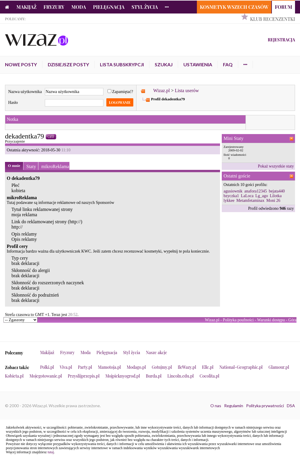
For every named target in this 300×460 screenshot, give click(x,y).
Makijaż (26, 7)
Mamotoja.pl (109, 367)
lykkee (229, 200)
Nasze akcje (156, 352)
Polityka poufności (238, 320)
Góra (292, 320)
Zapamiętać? (120, 91)
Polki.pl (47, 367)
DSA (291, 405)
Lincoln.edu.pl (180, 376)
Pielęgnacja (108, 7)
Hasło (13, 102)
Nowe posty (21, 64)
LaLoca (247, 196)
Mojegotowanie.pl (46, 376)
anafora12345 (255, 191)
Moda (78, 7)
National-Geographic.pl (241, 367)
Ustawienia (197, 64)
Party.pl (85, 367)
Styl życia (145, 7)
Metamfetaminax (250, 200)
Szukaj (164, 64)
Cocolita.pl (209, 376)
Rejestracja (281, 40)
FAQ (228, 64)
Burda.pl (154, 376)
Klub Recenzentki (272, 19)
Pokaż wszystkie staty (276, 166)
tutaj (50, 452)
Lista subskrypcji (122, 64)
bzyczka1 (231, 196)
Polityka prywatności (265, 405)
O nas (215, 405)
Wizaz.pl (161, 90)
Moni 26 (273, 200)
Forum (283, 7)
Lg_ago (261, 196)
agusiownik (233, 191)
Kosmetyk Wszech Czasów (234, 7)
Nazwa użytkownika (25, 91)
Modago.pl (136, 367)
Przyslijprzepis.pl (83, 376)
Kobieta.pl (14, 376)
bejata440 (277, 191)
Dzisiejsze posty (68, 64)
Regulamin (233, 405)
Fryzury (54, 7)
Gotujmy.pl (162, 367)
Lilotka (276, 196)
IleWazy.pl (187, 367)
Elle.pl (207, 367)
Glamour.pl (278, 367)
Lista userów (187, 90)
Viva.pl (66, 367)
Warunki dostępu (271, 320)
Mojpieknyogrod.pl (122, 376)
